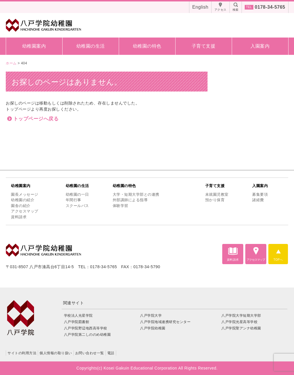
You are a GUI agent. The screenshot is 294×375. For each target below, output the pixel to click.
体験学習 (120, 206)
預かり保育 (215, 200)
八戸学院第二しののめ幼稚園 (87, 335)
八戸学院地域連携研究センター (165, 322)
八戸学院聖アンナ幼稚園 (241, 328)
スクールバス (77, 206)
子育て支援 (204, 46)
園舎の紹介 (21, 206)
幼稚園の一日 (77, 194)
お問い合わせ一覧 (89, 353)
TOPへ (278, 259)
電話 (110, 353)
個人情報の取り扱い (55, 353)
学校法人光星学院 (78, 316)
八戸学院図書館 (76, 322)
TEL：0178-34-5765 (97, 266)
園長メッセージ (24, 194)
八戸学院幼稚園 (152, 328)
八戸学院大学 (151, 316)
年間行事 (73, 200)
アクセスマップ (24, 211)
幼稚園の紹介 (22, 200)
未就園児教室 (217, 194)
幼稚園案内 (34, 46)
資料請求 (19, 217)
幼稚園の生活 (90, 46)
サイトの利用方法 (21, 353)
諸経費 (258, 200)
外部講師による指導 (130, 200)
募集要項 (260, 194)
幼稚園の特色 (147, 46)
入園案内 (260, 46)
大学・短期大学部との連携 (136, 194)
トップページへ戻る (36, 119)
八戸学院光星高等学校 (239, 322)
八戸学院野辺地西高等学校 (87, 328)
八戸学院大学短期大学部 (241, 316)
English (200, 7)
